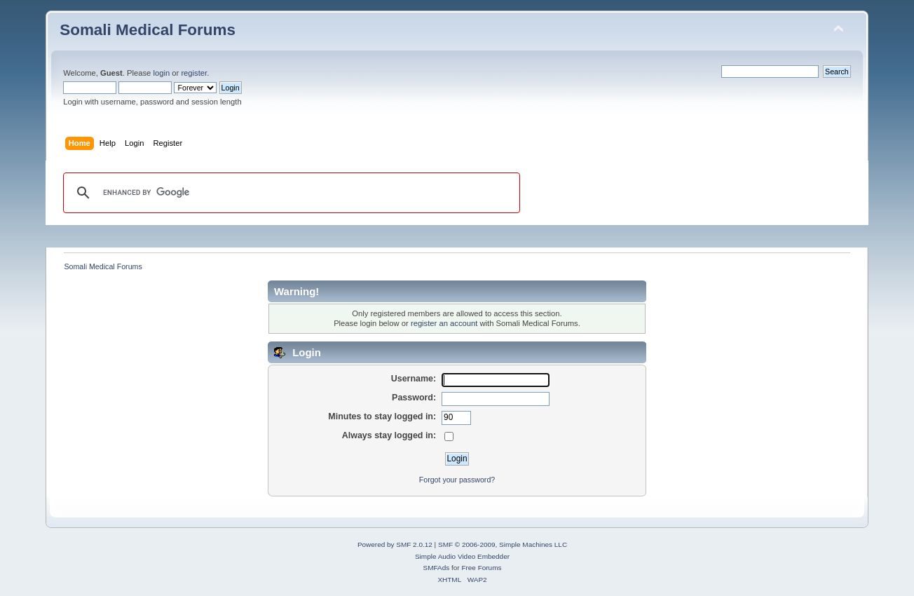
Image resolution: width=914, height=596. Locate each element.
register (194, 73)
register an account (444, 323)
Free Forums (481, 567)
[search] (289, 192)
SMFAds (436, 567)
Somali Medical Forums (148, 30)
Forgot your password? (457, 479)
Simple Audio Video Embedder (462, 556)
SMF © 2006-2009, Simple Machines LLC (502, 544)
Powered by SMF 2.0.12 (394, 544)
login (161, 73)
